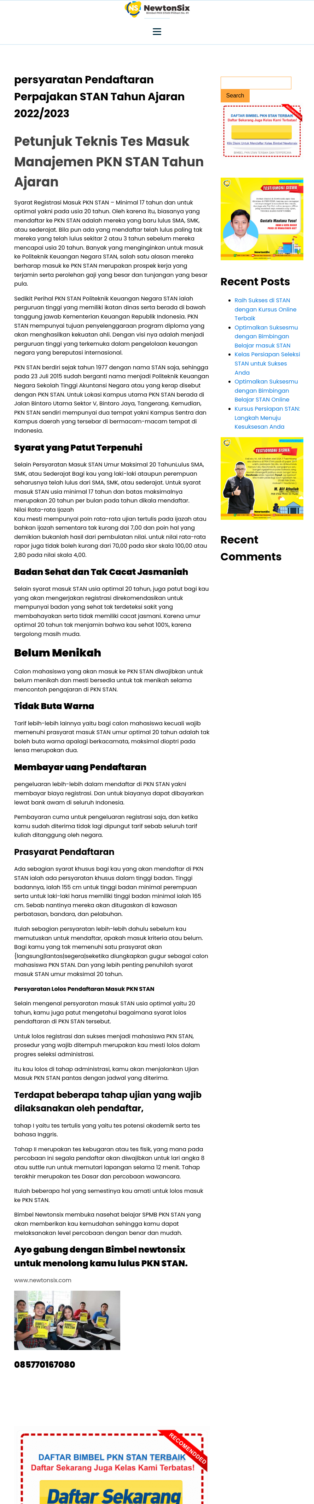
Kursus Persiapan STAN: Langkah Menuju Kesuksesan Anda (267, 418)
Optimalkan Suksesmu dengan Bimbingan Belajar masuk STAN (266, 336)
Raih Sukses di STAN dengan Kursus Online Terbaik (266, 309)
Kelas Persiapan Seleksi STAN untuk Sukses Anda (267, 363)
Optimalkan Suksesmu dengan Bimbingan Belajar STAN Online (266, 391)
